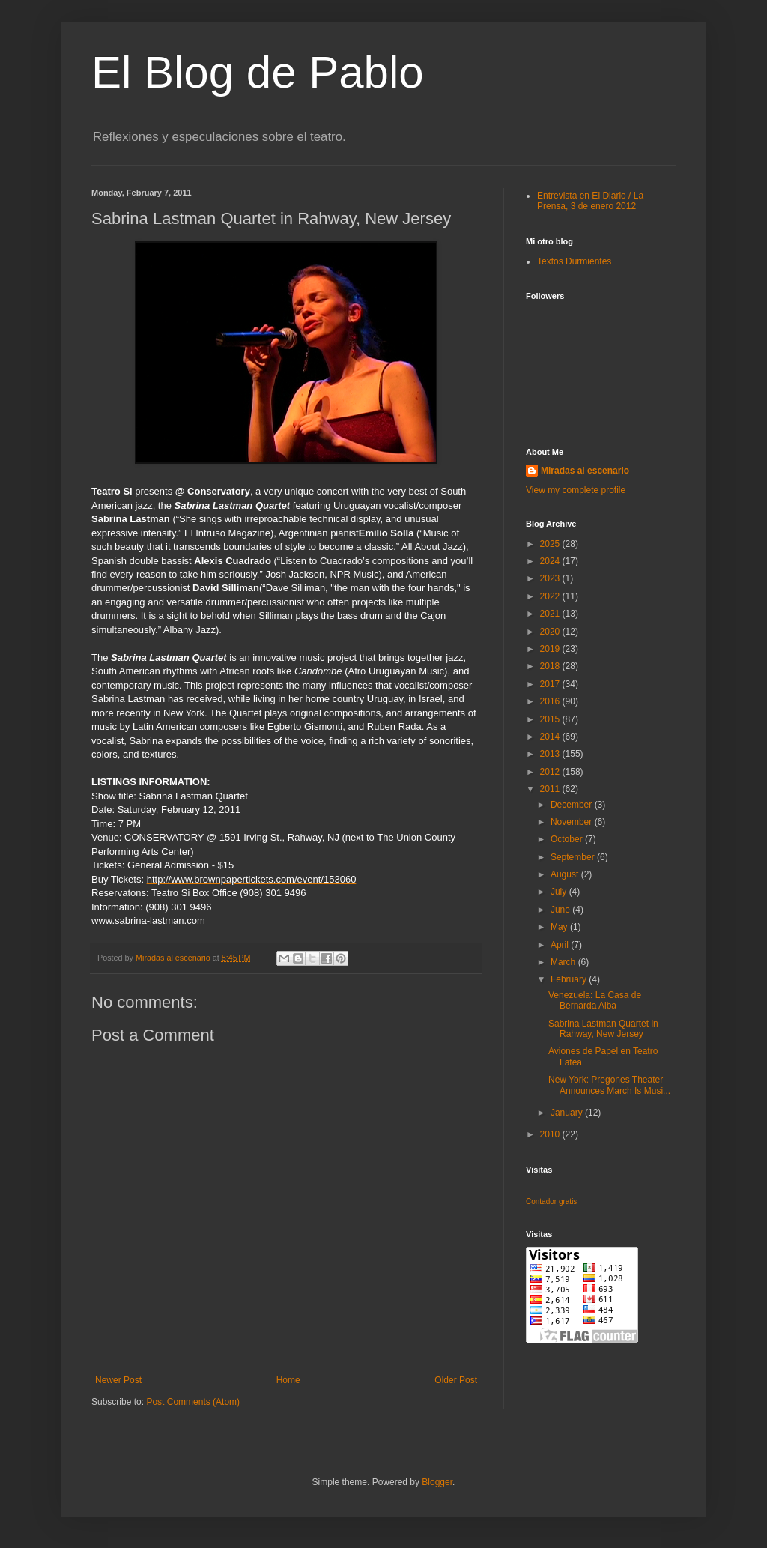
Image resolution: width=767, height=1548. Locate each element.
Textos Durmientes (574, 261)
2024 (551, 561)
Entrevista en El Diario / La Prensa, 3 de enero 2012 (590, 200)
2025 (551, 544)
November (573, 822)
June (561, 909)
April (561, 945)
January (568, 1112)
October (568, 839)
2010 (551, 1134)
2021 (551, 613)
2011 (551, 789)
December (573, 804)
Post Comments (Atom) (193, 1402)
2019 (551, 649)
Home (288, 1380)
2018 (551, 666)
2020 (551, 631)
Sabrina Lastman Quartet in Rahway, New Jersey (603, 1028)
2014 (551, 736)
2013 (551, 754)
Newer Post (118, 1380)
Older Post (455, 1380)
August (566, 874)
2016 (551, 701)
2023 (551, 578)
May (560, 927)
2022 (551, 596)
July (560, 891)
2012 (551, 772)
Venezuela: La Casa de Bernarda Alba (594, 1000)
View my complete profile (575, 490)
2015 (551, 719)
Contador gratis (551, 1201)
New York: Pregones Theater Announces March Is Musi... (609, 1084)
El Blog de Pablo (257, 72)
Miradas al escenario (585, 470)
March (564, 962)
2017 (551, 684)
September (574, 857)
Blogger (437, 1482)
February (570, 979)
